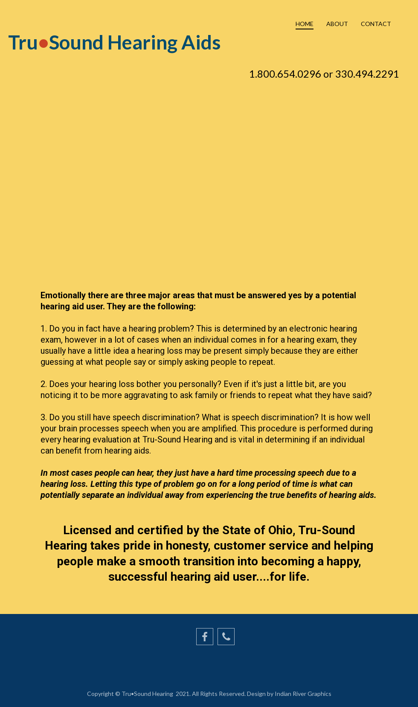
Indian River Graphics (302, 693)
